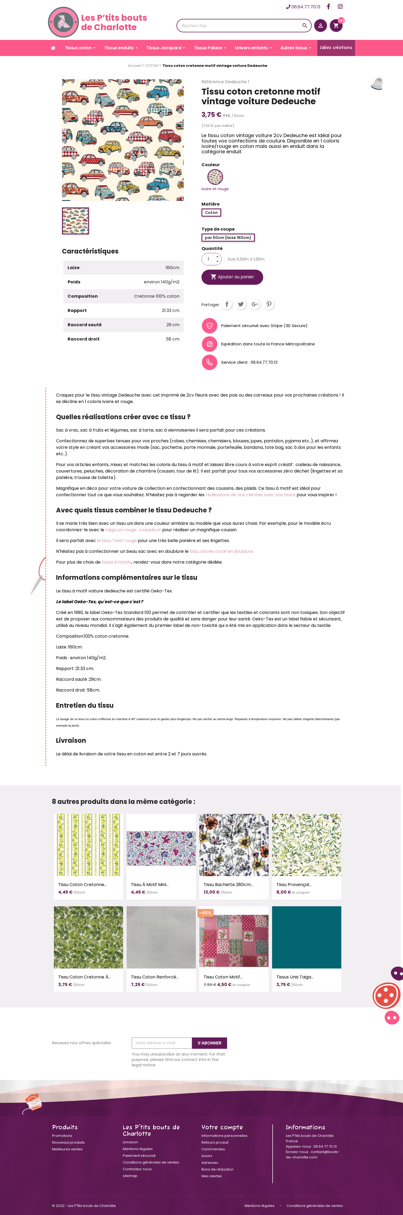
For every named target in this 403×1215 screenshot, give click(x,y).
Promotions (62, 1135)
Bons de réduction (218, 1169)
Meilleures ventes (67, 1149)
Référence (213, 82)
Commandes (213, 1149)
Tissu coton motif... (223, 977)
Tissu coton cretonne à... (84, 977)
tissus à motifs (116, 562)
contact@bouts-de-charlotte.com (313, 1154)
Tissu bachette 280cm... (228, 884)
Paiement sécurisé (139, 1155)
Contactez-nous (137, 1169)
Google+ (254, 304)
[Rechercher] (243, 25)
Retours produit (215, 1142)
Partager (226, 304)
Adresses (210, 1162)
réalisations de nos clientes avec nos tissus (250, 495)
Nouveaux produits (68, 1142)
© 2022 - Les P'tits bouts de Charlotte (84, 1205)
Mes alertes (212, 1176)
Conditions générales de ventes (151, 1162)
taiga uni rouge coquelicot (133, 530)
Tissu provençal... (293, 884)
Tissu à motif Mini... (150, 884)
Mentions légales (138, 1148)
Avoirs (207, 1155)
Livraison (130, 1142)
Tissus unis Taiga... (295, 977)
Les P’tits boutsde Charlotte (97, 22)
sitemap (130, 1175)
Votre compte (222, 1127)
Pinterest (268, 304)
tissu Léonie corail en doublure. (221, 551)
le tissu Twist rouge (117, 540)
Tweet (240, 304)
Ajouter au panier (232, 276)
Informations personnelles (225, 1135)
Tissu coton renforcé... (155, 977)
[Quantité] (208, 259)
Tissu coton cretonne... (82, 884)
